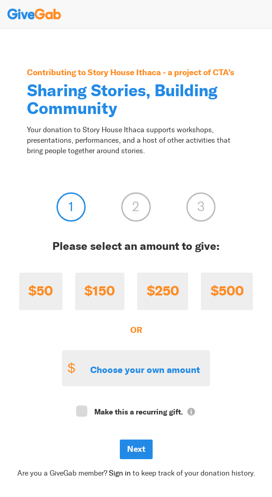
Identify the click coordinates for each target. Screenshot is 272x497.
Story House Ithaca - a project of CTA (157, 72)
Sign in (120, 473)
